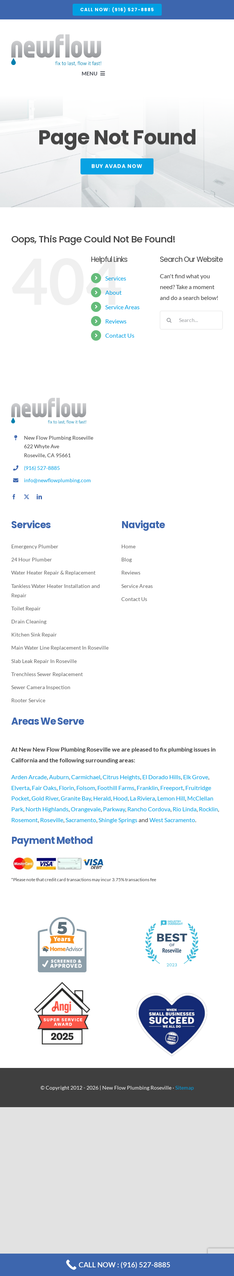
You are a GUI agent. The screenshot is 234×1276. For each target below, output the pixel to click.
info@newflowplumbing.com (57, 480)
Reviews (116, 321)
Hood (120, 798)
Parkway (114, 808)
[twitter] (26, 496)
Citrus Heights (121, 776)
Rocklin (208, 808)
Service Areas (122, 306)
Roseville (51, 819)
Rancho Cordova (148, 808)
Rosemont (24, 819)
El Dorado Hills (161, 776)
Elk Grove (195, 776)
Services (115, 278)
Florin (66, 787)
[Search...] (191, 320)
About (113, 292)
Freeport (171, 787)
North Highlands (47, 808)
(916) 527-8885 (42, 468)
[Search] (169, 320)
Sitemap (184, 1087)
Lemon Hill (171, 798)
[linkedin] (39, 496)
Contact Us (119, 335)
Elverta (20, 787)
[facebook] (13, 496)
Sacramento (81, 819)
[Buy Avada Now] (117, 167)
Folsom (85, 787)
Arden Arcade (29, 776)
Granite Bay (76, 798)
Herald (102, 798)
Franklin (147, 787)
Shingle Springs (117, 819)
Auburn (59, 776)
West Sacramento (172, 819)
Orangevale (86, 808)
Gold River (44, 798)
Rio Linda (185, 808)
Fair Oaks (44, 787)
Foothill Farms (115, 787)
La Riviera (142, 798)
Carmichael (85, 776)
